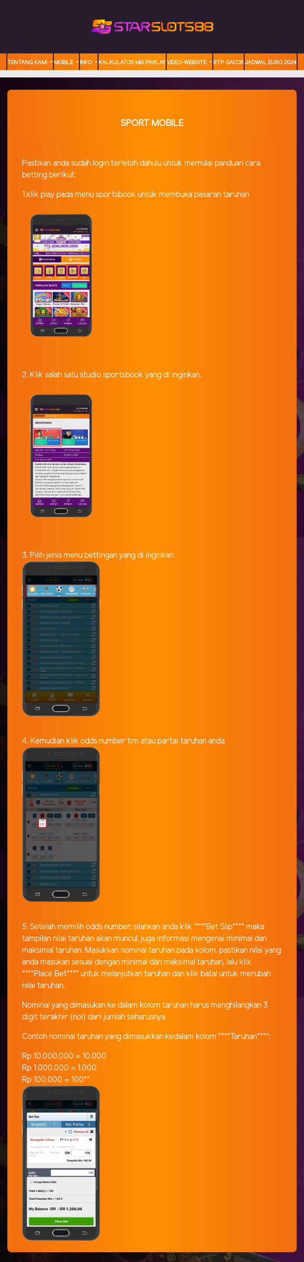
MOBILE (64, 62)
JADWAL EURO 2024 (271, 62)
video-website (187, 62)
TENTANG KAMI (28, 62)
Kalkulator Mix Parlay (132, 62)
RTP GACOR (228, 62)
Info (86, 62)
